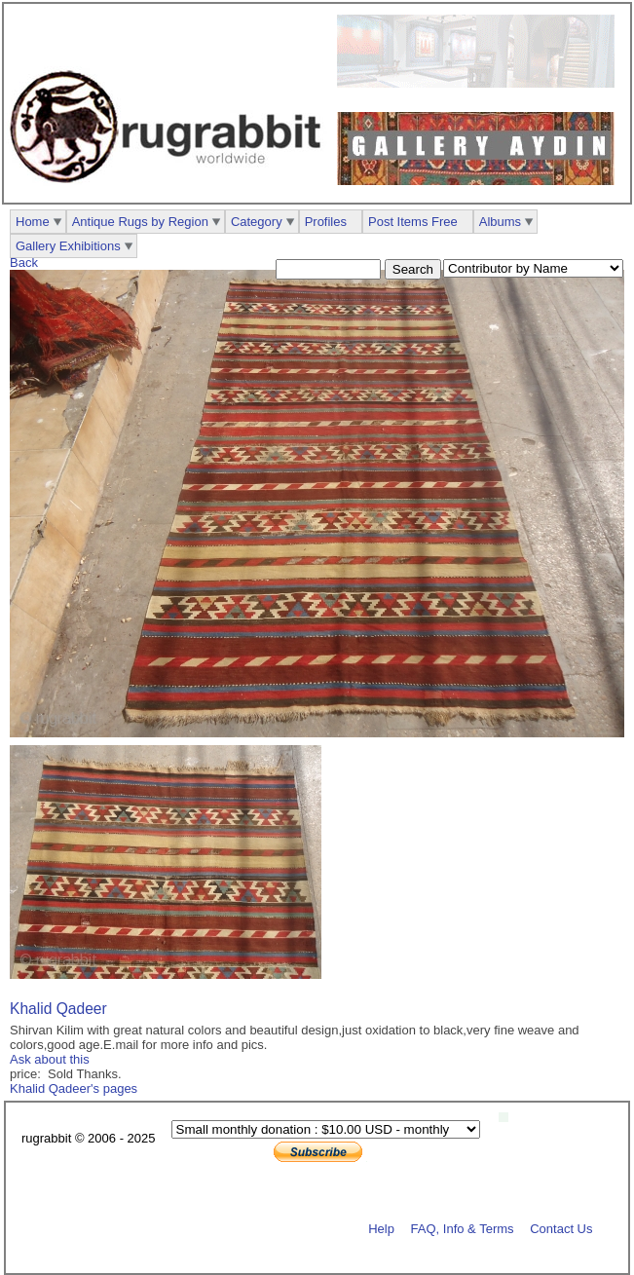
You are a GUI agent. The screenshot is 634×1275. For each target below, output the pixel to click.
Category (256, 221)
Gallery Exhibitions (68, 246)
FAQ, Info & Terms (462, 1227)
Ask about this (50, 1059)
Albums (500, 221)
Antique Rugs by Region (140, 221)
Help (381, 1227)
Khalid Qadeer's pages (73, 1088)
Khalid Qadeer (58, 1008)
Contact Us (561, 1227)
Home (33, 221)
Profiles (326, 221)
